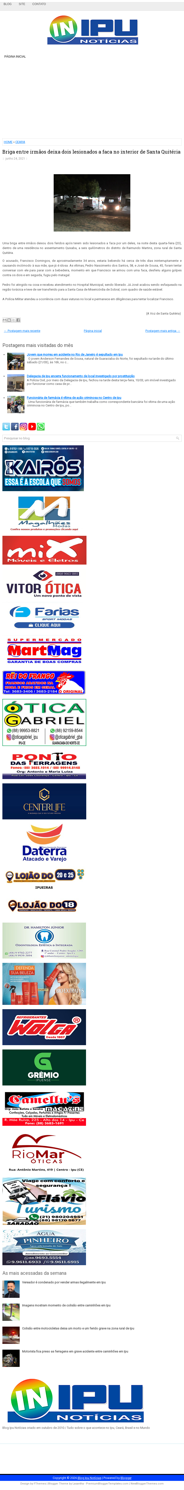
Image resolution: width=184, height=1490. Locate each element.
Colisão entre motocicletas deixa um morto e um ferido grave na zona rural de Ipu (78, 1328)
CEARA (20, 142)
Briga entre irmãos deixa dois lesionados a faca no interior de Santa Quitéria (91, 151)
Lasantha (78, 1483)
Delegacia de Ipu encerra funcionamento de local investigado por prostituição (81, 376)
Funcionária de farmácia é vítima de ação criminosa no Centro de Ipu (74, 397)
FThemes (40, 1483)
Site (22, 4)
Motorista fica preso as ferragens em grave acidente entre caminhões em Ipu (75, 1351)
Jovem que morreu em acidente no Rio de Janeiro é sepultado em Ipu (75, 354)
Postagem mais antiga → (162, 331)
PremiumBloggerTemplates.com (107, 1483)
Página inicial (15, 56)
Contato (39, 4)
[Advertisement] (92, 98)
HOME (8, 142)
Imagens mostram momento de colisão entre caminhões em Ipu (66, 1305)
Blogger (126, 1478)
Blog (8, 4)
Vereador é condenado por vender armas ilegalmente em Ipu (64, 1282)
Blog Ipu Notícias (89, 1478)
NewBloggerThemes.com (147, 1483)
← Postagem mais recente (22, 331)
